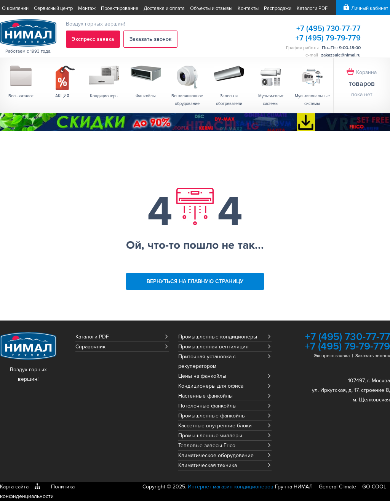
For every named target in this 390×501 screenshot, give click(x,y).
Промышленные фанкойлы (212, 415)
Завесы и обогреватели (229, 99)
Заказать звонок (150, 39)
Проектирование (119, 8)
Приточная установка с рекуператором (207, 361)
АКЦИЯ (62, 95)
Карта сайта (14, 486)
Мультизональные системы (312, 99)
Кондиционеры (104, 95)
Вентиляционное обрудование (187, 99)
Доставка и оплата (164, 8)
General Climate (337, 486)
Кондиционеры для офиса (210, 386)
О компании (15, 8)
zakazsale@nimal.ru (341, 55)
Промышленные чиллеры (210, 435)
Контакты (248, 8)
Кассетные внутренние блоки (215, 425)
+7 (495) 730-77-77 (328, 28)
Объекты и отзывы (211, 8)
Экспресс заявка (93, 39)
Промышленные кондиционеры (217, 336)
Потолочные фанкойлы (207, 406)
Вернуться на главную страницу (195, 281)
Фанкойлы (146, 95)
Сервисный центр (53, 8)
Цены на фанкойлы (202, 376)
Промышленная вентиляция (213, 346)
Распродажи (277, 8)
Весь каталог (21, 95)
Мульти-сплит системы (270, 99)
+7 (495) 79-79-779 (328, 38)
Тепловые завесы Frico (206, 445)
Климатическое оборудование (216, 455)
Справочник (90, 346)
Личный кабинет (369, 8)
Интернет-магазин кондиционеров (230, 486)
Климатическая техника (207, 465)
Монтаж (87, 8)
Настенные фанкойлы (205, 396)
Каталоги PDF (312, 8)
